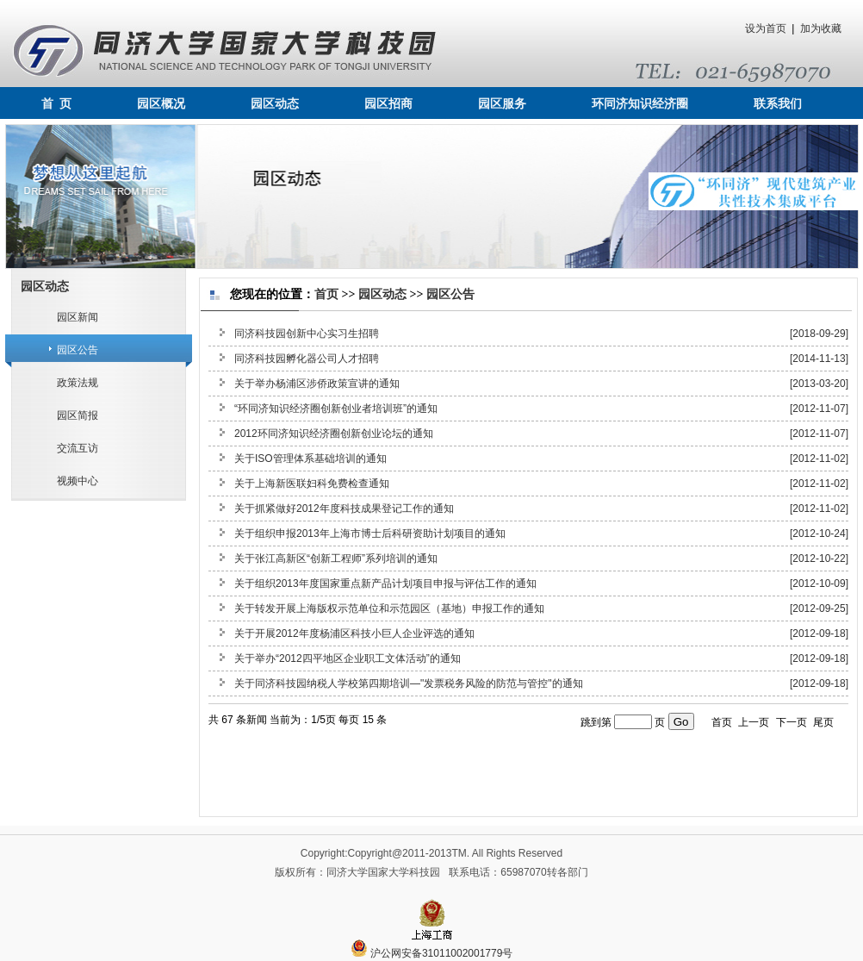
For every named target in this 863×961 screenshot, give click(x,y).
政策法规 (77, 383)
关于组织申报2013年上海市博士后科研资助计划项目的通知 (370, 533)
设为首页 (765, 28)
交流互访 (77, 448)
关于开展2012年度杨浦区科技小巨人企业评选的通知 (354, 633)
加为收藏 (820, 28)
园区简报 (77, 415)
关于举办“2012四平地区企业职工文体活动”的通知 (347, 658)
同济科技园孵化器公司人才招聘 (306, 359)
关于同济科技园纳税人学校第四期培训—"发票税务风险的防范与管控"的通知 (408, 683)
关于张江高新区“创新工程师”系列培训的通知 (336, 558)
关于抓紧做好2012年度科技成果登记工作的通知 (344, 508)
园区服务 (502, 103)
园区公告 (77, 350)
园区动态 (275, 103)
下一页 (791, 722)
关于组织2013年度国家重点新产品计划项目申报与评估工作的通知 (385, 583)
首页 (326, 294)
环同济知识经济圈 (640, 103)
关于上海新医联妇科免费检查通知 (311, 483)
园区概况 (161, 103)
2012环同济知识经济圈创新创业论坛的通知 (333, 433)
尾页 (823, 722)
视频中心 (77, 481)
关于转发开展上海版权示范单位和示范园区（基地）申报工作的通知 (389, 608)
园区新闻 (77, 317)
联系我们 (778, 103)
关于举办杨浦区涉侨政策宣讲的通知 (317, 384)
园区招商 (388, 103)
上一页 (753, 722)
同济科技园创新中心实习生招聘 (306, 334)
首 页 (56, 103)
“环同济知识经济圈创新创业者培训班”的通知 (336, 408)
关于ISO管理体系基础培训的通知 (310, 458)
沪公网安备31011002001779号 (432, 953)
